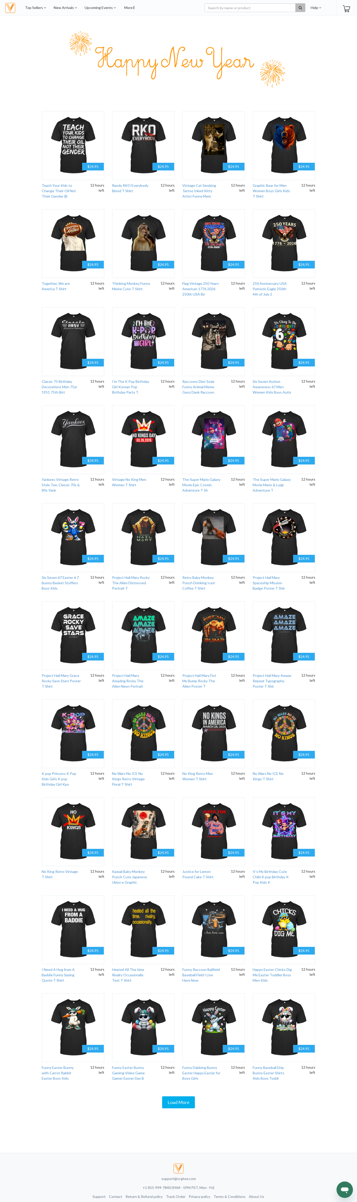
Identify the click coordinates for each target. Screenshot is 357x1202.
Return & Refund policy (144, 1196)
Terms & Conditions (230, 1196)
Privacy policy (199, 1196)
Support (99, 1196)
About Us (256, 1196)
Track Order (175, 1196)
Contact (115, 1196)
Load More (178, 1102)
